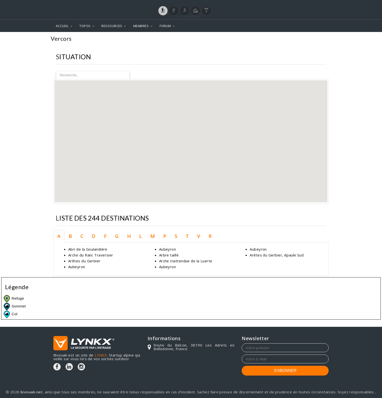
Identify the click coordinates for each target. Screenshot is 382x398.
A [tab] (58, 236)
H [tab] (129, 236)
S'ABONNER (285, 370)
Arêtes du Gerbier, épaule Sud (277, 255)
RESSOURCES (111, 26)
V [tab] (198, 236)
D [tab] (94, 236)
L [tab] (140, 236)
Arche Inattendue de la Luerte (185, 260)
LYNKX (101, 355)
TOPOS (84, 26)
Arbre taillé (169, 255)
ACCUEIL (62, 26)
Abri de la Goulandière (87, 249)
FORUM (165, 26)
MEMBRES (141, 26)
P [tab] (164, 236)
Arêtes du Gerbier (84, 260)
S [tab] (176, 236)
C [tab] (82, 236)
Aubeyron (76, 266)
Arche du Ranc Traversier (90, 255)
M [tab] (152, 236)
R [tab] (210, 236)
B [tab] (70, 236)
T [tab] (187, 236)
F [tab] (105, 236)
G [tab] (117, 236)
